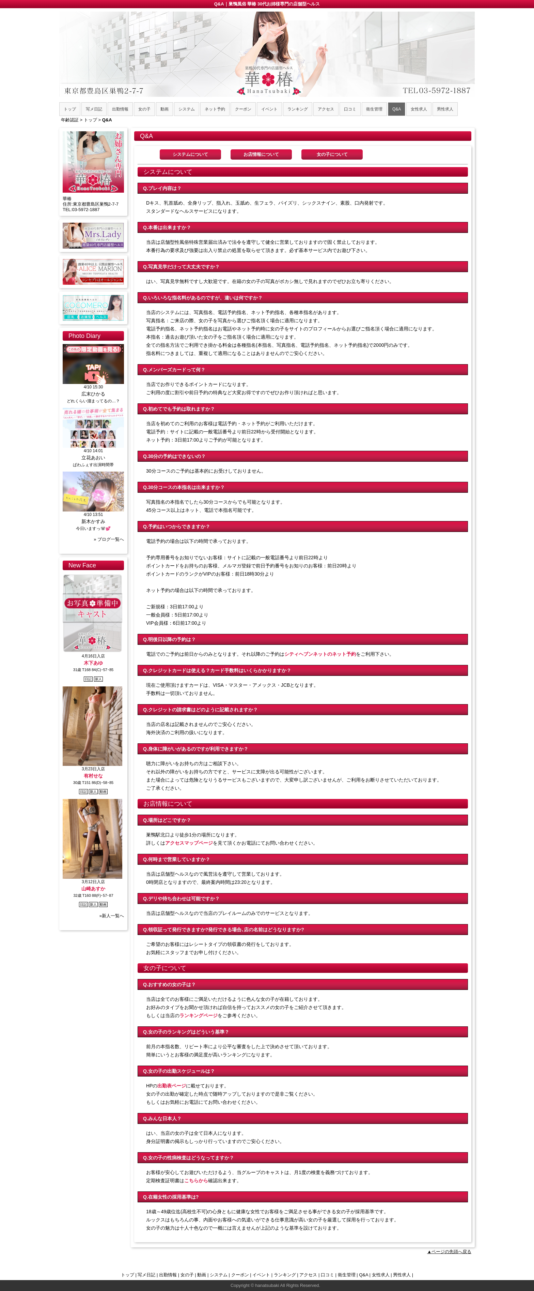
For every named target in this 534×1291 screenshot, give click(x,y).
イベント (261, 1274)
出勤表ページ (171, 1085)
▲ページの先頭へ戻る (449, 1251)
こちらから (196, 1180)
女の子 (187, 1274)
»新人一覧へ (111, 915)
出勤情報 (168, 1274)
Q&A (363, 1274)
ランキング (285, 1274)
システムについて (190, 154)
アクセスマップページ (189, 843)
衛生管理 (347, 1274)
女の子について (332, 154)
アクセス (308, 1274)
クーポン (240, 1274)
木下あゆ (93, 663)
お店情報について (261, 154)
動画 (201, 1274)
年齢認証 (70, 119)
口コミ (327, 1274)
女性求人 (381, 1274)
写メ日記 (146, 1274)
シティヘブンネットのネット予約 (320, 654)
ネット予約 (215, 109)
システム (218, 1274)
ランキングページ (198, 1015)
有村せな (93, 775)
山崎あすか (93, 888)
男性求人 (402, 1274)
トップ (127, 1274)
